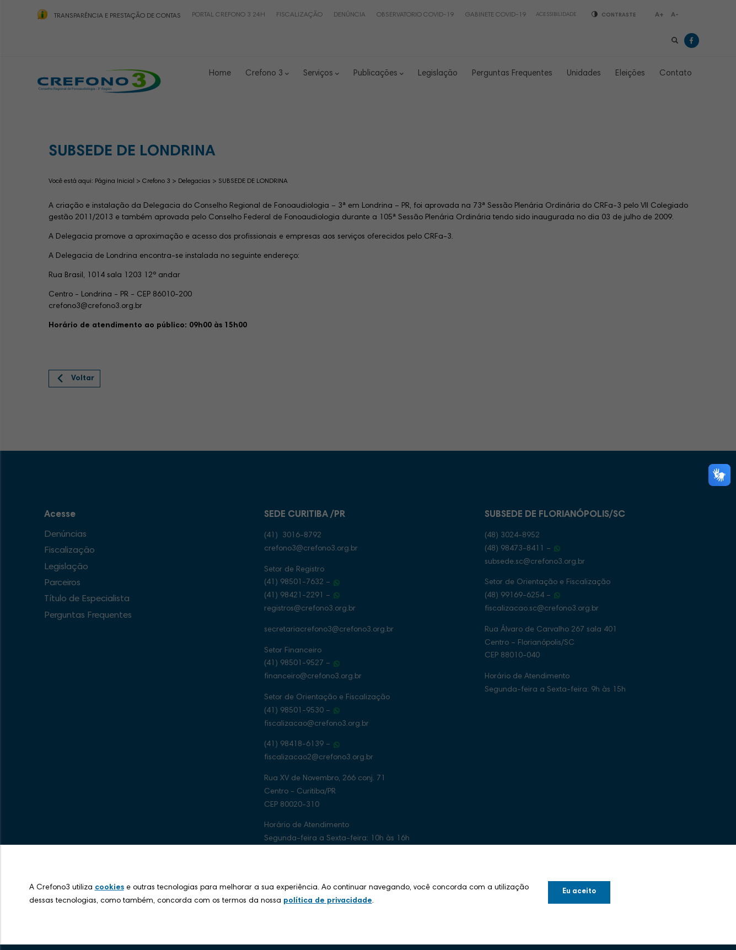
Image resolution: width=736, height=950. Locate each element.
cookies (109, 888)
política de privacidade (327, 901)
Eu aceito (579, 891)
